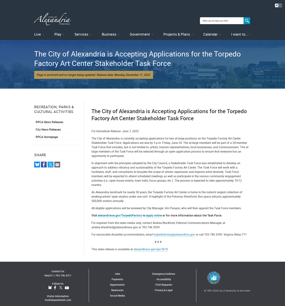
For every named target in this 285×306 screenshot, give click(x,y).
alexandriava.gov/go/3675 (151, 246)
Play (57, 30)
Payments (117, 275)
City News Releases (48, 126)
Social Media (117, 292)
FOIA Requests (163, 281)
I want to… (239, 30)
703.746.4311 (63, 271)
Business (109, 30)
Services (81, 30)
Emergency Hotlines (163, 270)
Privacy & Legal (163, 286)
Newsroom (117, 286)
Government (140, 30)
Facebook (55, 284)
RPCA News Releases (49, 119)
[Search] (247, 18)
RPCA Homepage (47, 133)
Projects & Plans (176, 30)
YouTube (67, 284)
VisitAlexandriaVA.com (58, 296)
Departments (117, 281)
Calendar (210, 30)
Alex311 (49, 271)
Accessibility (163, 275)
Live (37, 30)
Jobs (117, 270)
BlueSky (50, 284)
